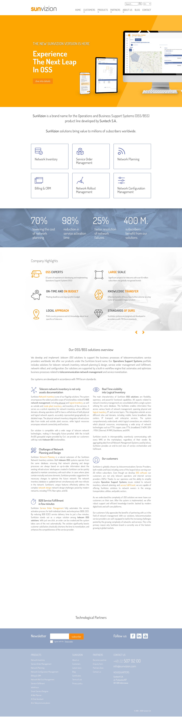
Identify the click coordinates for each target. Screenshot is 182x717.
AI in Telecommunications (40, 703)
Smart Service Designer (39, 691)
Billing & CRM (36, 676)
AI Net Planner (36, 695)
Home (78, 9)
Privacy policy (69, 642)
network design (45, 488)
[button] (89, 10)
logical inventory (76, 403)
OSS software (141, 473)
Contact (146, 9)
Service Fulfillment (38, 684)
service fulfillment (127, 485)
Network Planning (47, 457)
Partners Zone (98, 668)
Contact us (97, 672)
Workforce (35, 687)
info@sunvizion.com (124, 667)
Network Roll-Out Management (42, 680)
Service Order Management (52, 508)
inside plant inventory (52, 406)
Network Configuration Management (44, 672)
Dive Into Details (42, 81)
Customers (76, 664)
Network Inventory (46, 397)
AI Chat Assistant (37, 699)
